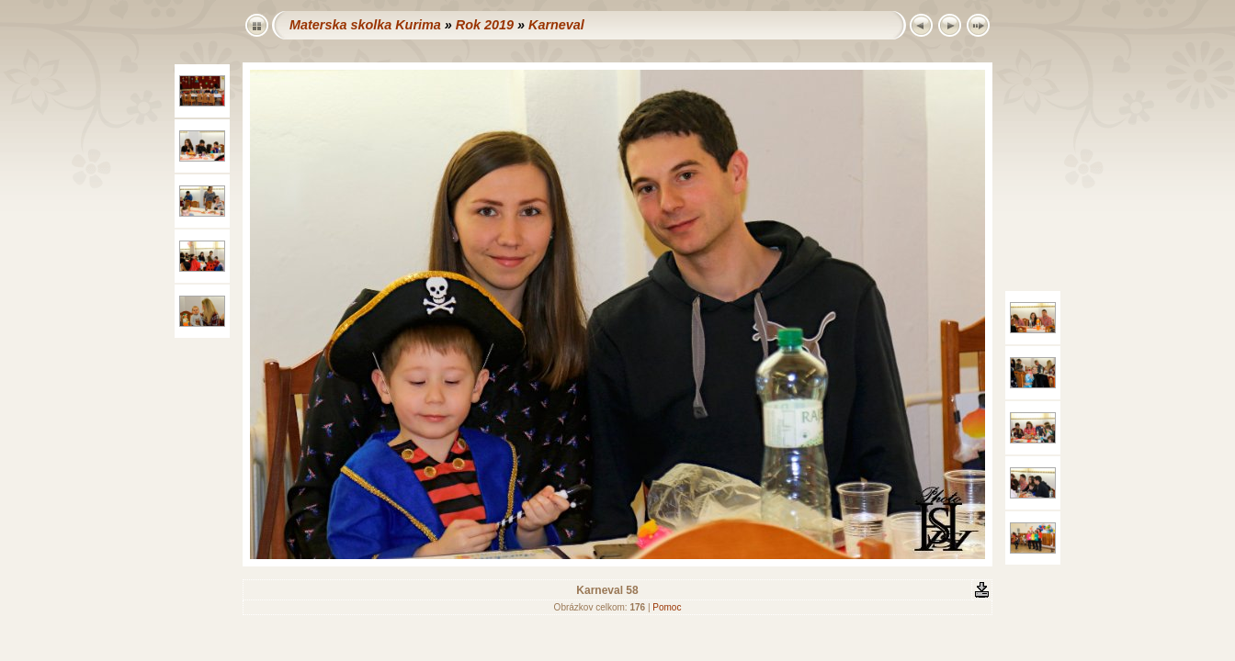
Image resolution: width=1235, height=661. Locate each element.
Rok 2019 (485, 24)
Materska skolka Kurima (365, 24)
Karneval (556, 24)
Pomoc (666, 607)
